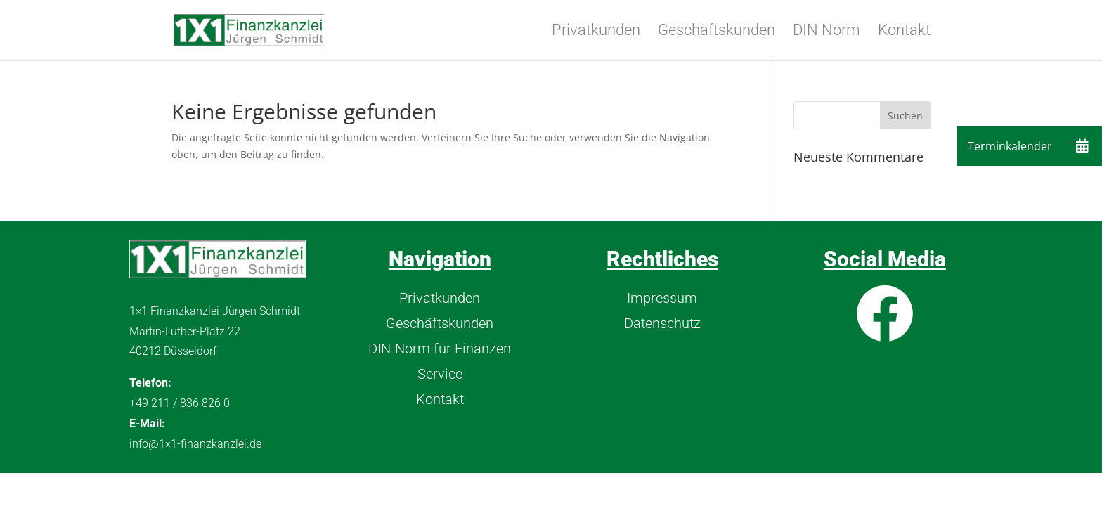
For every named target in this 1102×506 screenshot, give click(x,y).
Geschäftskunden (716, 32)
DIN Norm (826, 32)
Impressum (662, 298)
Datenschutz (662, 323)
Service (439, 373)
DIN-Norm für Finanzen (439, 348)
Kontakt (904, 32)
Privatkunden (596, 32)
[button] (1082, 146)
